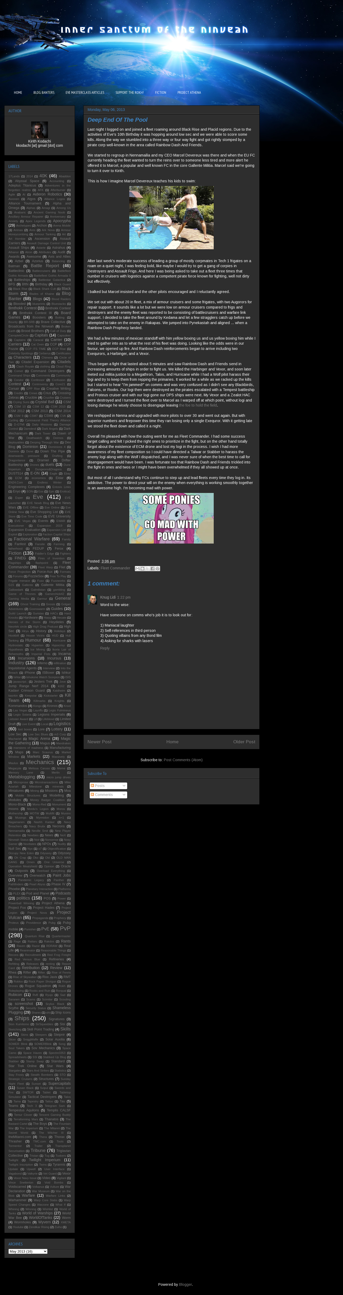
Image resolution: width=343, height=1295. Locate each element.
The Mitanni (52, 1128)
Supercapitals (59, 1083)
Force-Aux (45, 572)
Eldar (59, 478)
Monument (59, 804)
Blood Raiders (61, 299)
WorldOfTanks (40, 1217)
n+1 (61, 817)
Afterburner (58, 190)
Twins (43, 1164)
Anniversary (58, 216)
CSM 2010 (58, 406)
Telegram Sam (55, 1105)
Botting (59, 317)
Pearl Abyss (38, 884)
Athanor (13, 252)
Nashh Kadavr (44, 822)
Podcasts (63, 893)
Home (172, 741)
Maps (19, 752)
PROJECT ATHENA (189, 92)
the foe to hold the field (198, 405)
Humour (33, 640)
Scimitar (47, 999)
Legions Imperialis (51, 714)
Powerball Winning (21, 903)
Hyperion (38, 645)
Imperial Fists (40, 654)
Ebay (67, 473)
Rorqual (61, 990)
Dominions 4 (56, 446)
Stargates (14, 1070)
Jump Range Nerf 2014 (28, 686)
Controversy (40, 384)
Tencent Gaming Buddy (55, 1114)
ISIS (68, 677)
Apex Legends (36, 221)
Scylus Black (55, 1003)
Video (46, 1178)
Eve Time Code (31, 516)
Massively (58, 756)
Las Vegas (20, 710)
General (63, 598)
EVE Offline (31, 507)
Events (43, 521)
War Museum (41, 1191)
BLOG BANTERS (44, 92)
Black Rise (20, 288)
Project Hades (43, 908)
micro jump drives (58, 777)
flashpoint (41, 562)
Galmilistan (38, 589)
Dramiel (43, 460)
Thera (43, 1136)
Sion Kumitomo (18, 1024)
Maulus (13, 763)
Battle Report (45, 265)
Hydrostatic (15, 645)
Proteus (13, 922)
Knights (59, 700)
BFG (11, 284)
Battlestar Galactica (52, 279)
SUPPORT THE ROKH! (130, 92)
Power (62, 898)
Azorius (37, 261)
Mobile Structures (27, 795)
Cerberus (45, 353)
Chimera (47, 357)
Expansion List (56, 529)
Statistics (60, 1070)
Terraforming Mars (25, 1119)
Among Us (63, 207)
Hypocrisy (58, 645)
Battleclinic (16, 271)
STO (63, 1074)
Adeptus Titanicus (22, 185)
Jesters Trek (43, 681)
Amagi (46, 207)
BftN (25, 284)
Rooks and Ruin (39, 990)
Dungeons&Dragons (48, 469)
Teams (13, 1106)
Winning (31, 1209)
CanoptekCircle (18, 335)
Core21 (60, 384)
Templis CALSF (59, 1110)
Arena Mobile (62, 225)
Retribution (31, 968)
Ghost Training (30, 604)
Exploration (30, 534)
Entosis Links (62, 486)
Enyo (17, 491)
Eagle (53, 473)
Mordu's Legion (38, 808)
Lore (41, 729)
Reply (105, 648)
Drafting (57, 455)
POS (47, 898)
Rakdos (49, 941)
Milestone (35, 786)
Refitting (13, 963)
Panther (59, 880)
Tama (17, 1101)
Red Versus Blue (27, 959)
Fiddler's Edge (44, 553)
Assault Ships (18, 248)
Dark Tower (43, 433)
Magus (45, 743)
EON (30, 491)
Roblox (18, 981)
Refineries (56, 959)
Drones (34, 464)
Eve (38, 496)
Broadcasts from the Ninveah (31, 326)
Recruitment (33, 954)
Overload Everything (51, 870)
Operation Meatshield (22, 866)
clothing (45, 366)
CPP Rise (33, 388)
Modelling (57, 795)
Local (44, 724)
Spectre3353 (57, 1052)
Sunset (36, 1083)
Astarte (40, 247)
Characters (22, 357)
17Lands (14, 176)
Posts (98, 786)
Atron (28, 252)
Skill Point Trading (40, 1029)
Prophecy (60, 918)
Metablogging (21, 776)
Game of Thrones (22, 593)
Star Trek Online (22, 1066)
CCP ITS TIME (35, 348)
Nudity (62, 844)
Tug (47, 1155)
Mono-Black (17, 804)
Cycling (13, 420)
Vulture (54, 1186)
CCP (53, 344)
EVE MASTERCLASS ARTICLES (85, 92)
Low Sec (15, 734)
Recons (13, 954)
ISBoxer (48, 673)
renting (50, 963)
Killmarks (39, 700)
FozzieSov (36, 576)
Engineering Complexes (26, 487)
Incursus (54, 658)
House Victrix (35, 635)
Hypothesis (15, 649)
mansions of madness (28, 747)
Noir (37, 839)
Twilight (13, 1160)
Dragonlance (16, 460)
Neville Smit (40, 830)
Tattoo (49, 1101)
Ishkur (66, 673)
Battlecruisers (41, 270)
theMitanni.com (19, 1137)
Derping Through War (44, 442)
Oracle (66, 866)
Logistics (62, 723)
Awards (14, 256)
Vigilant (61, 1178)
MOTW (34, 813)
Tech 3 (32, 1105)
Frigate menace (19, 580)
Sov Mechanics (43, 1048)
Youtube (18, 1227)
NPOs (46, 844)
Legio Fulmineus (60, 710)
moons (13, 809)
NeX (63, 835)
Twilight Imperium (44, 1160)
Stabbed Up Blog (54, 1057)
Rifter (27, 972)
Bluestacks (58, 303)
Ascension (42, 239)
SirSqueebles (44, 1024)
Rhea (12, 972)
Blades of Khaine (41, 293)
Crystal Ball (44, 402)
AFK (41, 190)
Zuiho (58, 1227)
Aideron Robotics (47, 194)
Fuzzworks (58, 580)
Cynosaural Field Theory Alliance (48, 420)
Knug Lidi (108, 597)
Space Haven (32, 1052)
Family (66, 539)
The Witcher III (51, 1132)
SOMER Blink (17, 1043)
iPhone (30, 673)
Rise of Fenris (61, 972)
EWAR (60, 520)
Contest (14, 384)
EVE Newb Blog (38, 503)
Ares (32, 230)
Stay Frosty (16, 1074)
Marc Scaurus (43, 752)
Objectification (56, 848)
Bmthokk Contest (22, 308)
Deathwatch (34, 437)
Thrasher (15, 1141)
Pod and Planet (37, 893)
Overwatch (37, 875)
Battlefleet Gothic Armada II (52, 275)
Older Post (244, 741)
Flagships (14, 562)
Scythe (13, 1008)
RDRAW (51, 945)
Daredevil (30, 428)
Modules (14, 800)
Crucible (31, 397)
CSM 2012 (16, 411)
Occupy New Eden (21, 853)
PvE (45, 928)
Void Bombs (54, 1182)
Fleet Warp (45, 567)
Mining (34, 790)
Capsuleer (64, 335)
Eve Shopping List (44, 512)
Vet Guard (50, 1173)
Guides (57, 609)
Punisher (30, 929)
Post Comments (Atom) (183, 760)
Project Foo (17, 908)
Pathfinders (15, 884)
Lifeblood (48, 719)
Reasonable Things (53, 950)
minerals (58, 786)
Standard (58, 1061)
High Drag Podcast (45, 626)
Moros (61, 808)
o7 (40, 848)
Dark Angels (50, 428)
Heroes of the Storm (24, 622)
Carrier (56, 340)
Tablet (46, 1092)
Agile (11, 194)
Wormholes (22, 1222)
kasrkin (13, 695)
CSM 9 (18, 415)
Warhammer (17, 1200)
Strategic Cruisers (20, 1079)
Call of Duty (58, 331)
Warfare (28, 1195)
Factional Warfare (32, 538)
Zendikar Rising (39, 1227)
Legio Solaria (22, 714)
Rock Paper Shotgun (42, 981)
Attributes (45, 252)
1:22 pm (124, 597)
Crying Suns (21, 402)
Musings (20, 817)
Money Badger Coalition (47, 800)
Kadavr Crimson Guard (26, 690)
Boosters (39, 317)
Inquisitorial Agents (22, 668)
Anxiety (13, 221)
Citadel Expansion (35, 362)
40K (43, 175)
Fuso (40, 580)
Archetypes (23, 225)
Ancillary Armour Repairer (26, 216)
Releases (32, 963)
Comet (18, 371)
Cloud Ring (63, 366)
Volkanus (38, 1186)
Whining (13, 1209)
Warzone (43, 1204)
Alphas (30, 207)
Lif (35, 719)
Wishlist (48, 1209)
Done (29, 451)
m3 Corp (60, 734)
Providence (33, 922)
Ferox (59, 548)
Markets (33, 756)
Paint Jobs (62, 875)
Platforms (64, 889)
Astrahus (58, 248)
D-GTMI (19, 424)
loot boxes (25, 729)
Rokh (62, 986)
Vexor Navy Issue (25, 1178)
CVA (63, 415)
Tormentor (15, 1145)
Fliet (62, 567)
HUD (55, 635)
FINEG (20, 558)
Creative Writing (58, 388)
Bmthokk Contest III (36, 313)
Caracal (38, 339)
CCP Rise (59, 348)
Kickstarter (51, 695)
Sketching (14, 1029)
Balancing (58, 261)
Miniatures (16, 791)
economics (39, 478)
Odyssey (64, 853)
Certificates (63, 353)
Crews (33, 393)
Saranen (14, 999)
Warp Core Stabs (46, 1200)
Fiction (14, 553)
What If (60, 1204)
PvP (65, 928)
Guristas (38, 613)
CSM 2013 (39, 411)
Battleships (22, 280)
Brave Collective (53, 322)
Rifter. (41, 972)
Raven (21, 945)
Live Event (29, 724)
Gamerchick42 (54, 593)
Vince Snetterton (20, 1182)
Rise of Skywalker (25, 977)
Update (13, 1169)
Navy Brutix (37, 826)
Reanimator (27, 950)
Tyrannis (59, 1164)
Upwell (31, 1169)
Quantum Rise (35, 936)
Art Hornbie (16, 238)
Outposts (21, 871)
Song (62, 1043)
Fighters (65, 553)
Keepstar (31, 695)
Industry (16, 662)
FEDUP (38, 548)
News (49, 835)
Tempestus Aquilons (23, 1110)
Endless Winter (49, 482)
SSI (34, 1057)
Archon (41, 225)
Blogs (37, 299)
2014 (29, 176)
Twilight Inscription (20, 1164)
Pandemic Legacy (31, 880)
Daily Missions (42, 424)
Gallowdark (15, 589)
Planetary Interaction (39, 889)
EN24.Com (15, 482)
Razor (36, 945)
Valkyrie (32, 1173)
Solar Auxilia (55, 1039)
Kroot (67, 705)
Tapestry (33, 1101)
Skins (24, 1034)
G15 (11, 585)
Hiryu (25, 631)
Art (64, 234)
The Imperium (29, 1128)
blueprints (38, 303)
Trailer (38, 1145)
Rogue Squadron (38, 986)
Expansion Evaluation (24, 530)
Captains (20, 339)
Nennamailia (16, 830)
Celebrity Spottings (20, 353)
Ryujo (49, 994)
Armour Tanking (45, 234)
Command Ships (19, 375)
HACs (54, 613)
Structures (46, 1079)
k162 (61, 686)
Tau (62, 1101)
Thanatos (52, 1119)
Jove (63, 681)
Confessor (38, 380)
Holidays (59, 631)
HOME (18, 92)
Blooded (19, 304)
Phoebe (14, 889)
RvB (35, 994)
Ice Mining (37, 649)
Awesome (34, 256)
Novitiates (29, 844)
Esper (19, 497)
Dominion (30, 446)
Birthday (41, 284)
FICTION (160, 92)
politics (23, 898)
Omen (31, 862)
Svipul (44, 1087)
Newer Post (100, 741)
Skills (65, 1029)
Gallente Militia (52, 585)
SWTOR (28, 1092)
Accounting (57, 181)
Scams (30, 999)
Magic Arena (39, 738)
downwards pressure (23, 455)
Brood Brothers (32, 331)
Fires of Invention (51, 558)
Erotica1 (65, 491)
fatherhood (15, 548)
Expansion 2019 (49, 525)
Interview (49, 668)
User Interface (54, 1169)
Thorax (59, 1137)
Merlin (56, 772)
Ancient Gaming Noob (49, 212)
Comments (102, 795)
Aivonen (13, 199)
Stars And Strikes (37, 1070)
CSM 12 (38, 406)
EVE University (59, 516)
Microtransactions (46, 782)
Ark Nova (48, 230)
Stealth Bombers (42, 1074)
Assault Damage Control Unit (46, 243)
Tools (60, 1141)
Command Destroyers (47, 371)
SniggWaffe (30, 1039)
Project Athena (53, 903)
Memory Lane (20, 772)
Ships (22, 1018)
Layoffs (38, 710)
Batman (14, 266)
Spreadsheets (17, 1057)
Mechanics (40, 762)
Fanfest (20, 544)
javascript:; (20, 681)
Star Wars (55, 1066)
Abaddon (65, 176)
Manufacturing (60, 748)
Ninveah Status (18, 839)
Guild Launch (17, 613)
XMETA (66, 1222)
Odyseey (46, 853)
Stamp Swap (35, 1061)
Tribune (38, 1150)
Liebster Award (18, 719)
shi (48, 1012)
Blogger (185, 1284)
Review (56, 968)
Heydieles (56, 622)
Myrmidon (42, 817)
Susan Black (25, 1087)
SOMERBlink (42, 1043)
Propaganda (40, 918)
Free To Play (58, 576)
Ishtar (17, 677)
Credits (18, 393)
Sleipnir (59, 1035)
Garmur (42, 598)
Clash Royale (25, 366)
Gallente (27, 585)
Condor (19, 380)
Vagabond (15, 1173)
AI (23, 194)
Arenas (18, 230)
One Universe (54, 862)
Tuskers (60, 1155)
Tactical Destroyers (42, 1097)
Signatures (57, 1019)
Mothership (15, 813)
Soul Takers (16, 1048)
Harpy (48, 617)
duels (49, 464)
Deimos (58, 437)
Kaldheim (59, 690)
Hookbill (13, 635)
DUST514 (15, 473)
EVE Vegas (23, 520)
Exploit (12, 534)
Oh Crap (20, 857)
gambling (59, 589)
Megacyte (14, 768)
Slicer (12, 1039)
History (41, 631)
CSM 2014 (63, 411)
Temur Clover (23, 1114)
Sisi (62, 1024)
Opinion (49, 866)
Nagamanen (16, 822)
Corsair (13, 388)
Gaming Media (18, 598)
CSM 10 (20, 406)
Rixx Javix (49, 977)
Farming (59, 544)
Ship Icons (63, 1012)
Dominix (13, 451)
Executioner (16, 525)
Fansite (40, 544)
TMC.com (39, 1141)
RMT (67, 977)
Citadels (64, 362)
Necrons (59, 826)
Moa (67, 791)
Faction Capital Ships (57, 534)
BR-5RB (29, 322)
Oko (36, 857)
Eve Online (52, 507)
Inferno (42, 663)
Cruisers (65, 397)
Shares (36, 1012)
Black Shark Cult (44, 288)
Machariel (14, 738)
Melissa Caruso (39, 768)
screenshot (24, 1003)
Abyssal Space (27, 181)
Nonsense (51, 839)
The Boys (40, 1124)
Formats (65, 571)
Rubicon (15, 995)
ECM (18, 478)
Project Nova (37, 912)
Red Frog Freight (59, 954)
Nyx (29, 848)
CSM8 (48, 416)
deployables (16, 442)
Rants (66, 941)
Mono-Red (39, 804)
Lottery (57, 729)
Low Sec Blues (38, 734)
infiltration (60, 663)
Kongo (37, 705)
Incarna (64, 654)
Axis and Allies (59, 256)
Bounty (13, 322)
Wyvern (44, 1222)
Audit (61, 252)
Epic (52, 491)
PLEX (17, 893)
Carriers (15, 344)
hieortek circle (17, 626)
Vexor (66, 1173)
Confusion (58, 380)
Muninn (66, 813)
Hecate (61, 617)
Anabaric (20, 212)
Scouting (65, 999)
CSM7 (34, 415)
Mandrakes (63, 743)
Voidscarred (17, 1187)
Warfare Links (55, 1195)
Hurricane (59, 640)
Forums (18, 576)
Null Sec (14, 849)
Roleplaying (16, 990)
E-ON (35, 473)
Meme (61, 768)
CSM (67, 402)
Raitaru (32, 941)
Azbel (19, 261)
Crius (47, 393)
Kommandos (17, 706)
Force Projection (19, 571)
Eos (40, 491)
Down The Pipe (52, 451)
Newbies (33, 835)
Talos (67, 1096)
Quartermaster (61, 936)
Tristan (34, 1155)
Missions (51, 791)
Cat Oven (37, 344)
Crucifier (48, 397)
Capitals (41, 335)
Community (63, 375)
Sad (62, 994)
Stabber (13, 1061)
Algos (31, 199)
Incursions (26, 658)
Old (47, 857)
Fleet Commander (115, 568)
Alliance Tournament (24, 203)
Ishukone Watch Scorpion (43, 677)
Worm (66, 1218)
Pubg (52, 922)
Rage (17, 941)
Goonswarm (37, 608)
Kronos (52, 706)
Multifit (50, 813)
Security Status (36, 1008)
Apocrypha (62, 221)
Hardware (30, 617)
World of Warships (37, 1213)
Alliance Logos (54, 199)
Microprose (20, 782)
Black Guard (62, 284)
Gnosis (50, 604)
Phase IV (58, 884)
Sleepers (41, 1034)
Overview (15, 875)
